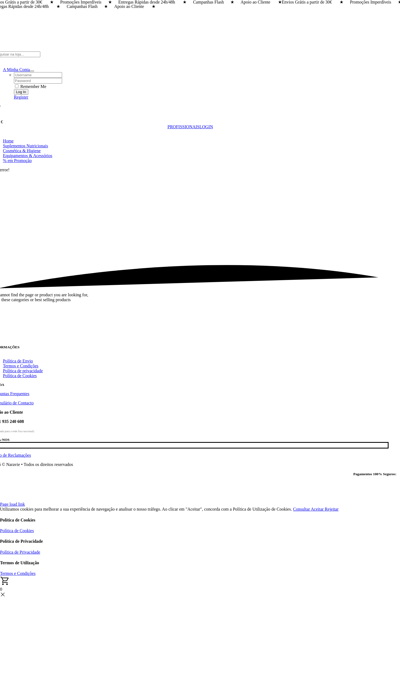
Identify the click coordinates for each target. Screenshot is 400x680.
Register (21, 97)
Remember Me (31, 86)
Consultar (302, 509)
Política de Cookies (17, 530)
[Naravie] (190, 342)
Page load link (12, 504)
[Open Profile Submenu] (32, 71)
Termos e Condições (17, 573)
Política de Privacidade (20, 552)
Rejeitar (332, 509)
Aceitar (318, 509)
